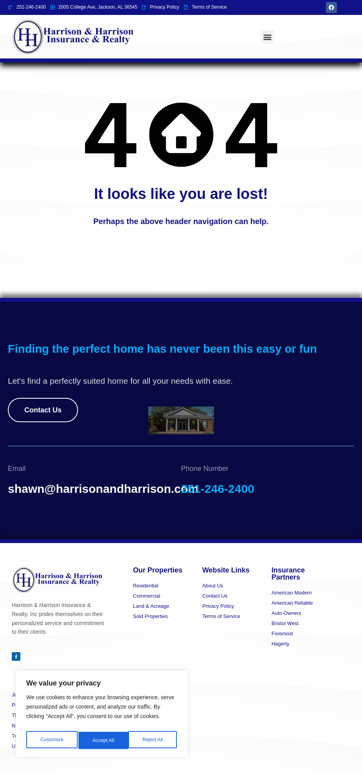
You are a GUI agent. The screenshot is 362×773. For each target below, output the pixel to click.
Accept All (154, 740)
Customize (51, 740)
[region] (102, 716)
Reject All (102, 740)
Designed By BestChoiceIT (322, 759)
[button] (267, 36)
